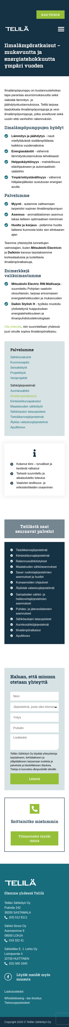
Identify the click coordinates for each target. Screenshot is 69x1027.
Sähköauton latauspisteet (27, 411)
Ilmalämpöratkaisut (23, 396)
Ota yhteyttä (12, 326)
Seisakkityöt (18, 367)
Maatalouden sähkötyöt (26, 406)
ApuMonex (17, 427)
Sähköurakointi (20, 357)
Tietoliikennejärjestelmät (27, 417)
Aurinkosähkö (19, 391)
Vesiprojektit (18, 378)
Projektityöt (18, 373)
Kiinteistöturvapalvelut (25, 401)
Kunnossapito (19, 362)
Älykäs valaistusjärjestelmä (29, 422)
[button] (61, 29)
